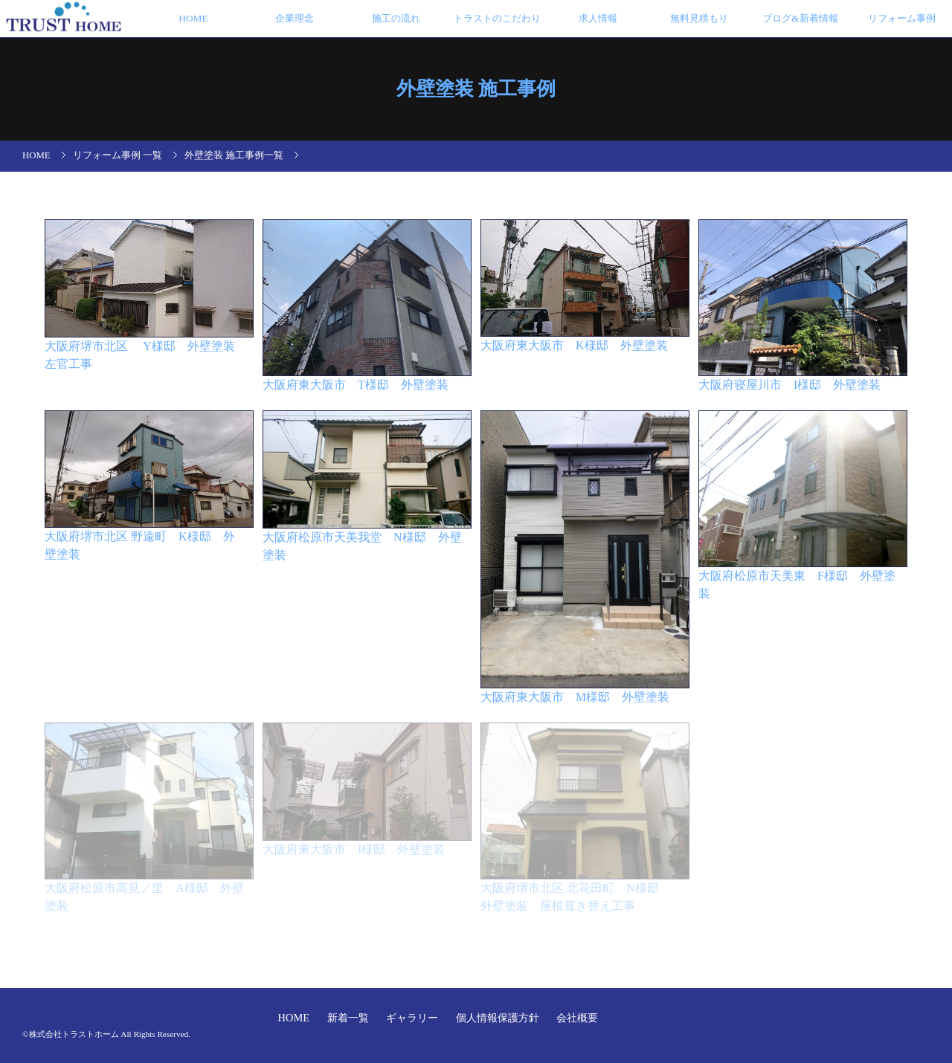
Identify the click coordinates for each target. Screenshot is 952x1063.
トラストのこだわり (497, 18)
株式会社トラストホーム (74, 1034)
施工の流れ (396, 18)
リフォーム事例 (902, 18)
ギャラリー (413, 1018)
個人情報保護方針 (499, 1018)
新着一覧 (349, 1018)
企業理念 (294, 18)
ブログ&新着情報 (799, 18)
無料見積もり (699, 18)
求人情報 (598, 18)
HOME (193, 18)
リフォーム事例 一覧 (117, 155)
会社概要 (577, 1018)
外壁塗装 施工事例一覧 (233, 155)
